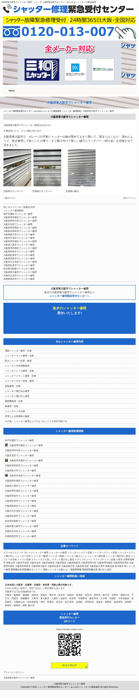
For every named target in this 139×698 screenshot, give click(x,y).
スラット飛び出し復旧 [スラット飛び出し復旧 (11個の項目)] (63, 559)
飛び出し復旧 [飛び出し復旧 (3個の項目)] (104, 569)
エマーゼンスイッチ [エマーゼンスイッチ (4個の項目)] (13, 552)
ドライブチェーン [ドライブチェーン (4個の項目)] (83, 559)
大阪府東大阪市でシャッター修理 (20, 272)
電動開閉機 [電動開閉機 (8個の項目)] (75, 569)
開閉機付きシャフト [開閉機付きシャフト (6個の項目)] (32, 569)
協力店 (31, 605)
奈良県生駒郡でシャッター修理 (19, 268)
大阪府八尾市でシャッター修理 (19, 244)
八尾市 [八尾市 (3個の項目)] (119, 559)
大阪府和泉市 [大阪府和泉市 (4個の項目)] (73, 563)
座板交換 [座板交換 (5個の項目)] (109, 566)
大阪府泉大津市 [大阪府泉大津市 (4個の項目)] (97, 566)
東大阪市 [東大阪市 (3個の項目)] (119, 566)
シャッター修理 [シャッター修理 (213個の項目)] (39, 556)
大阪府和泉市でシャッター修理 (19, 251)
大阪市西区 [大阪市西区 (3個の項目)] (60, 563)
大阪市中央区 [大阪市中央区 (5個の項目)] (22, 563)
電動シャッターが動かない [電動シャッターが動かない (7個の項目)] (56, 569)
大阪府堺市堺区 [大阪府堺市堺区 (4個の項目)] (121, 563)
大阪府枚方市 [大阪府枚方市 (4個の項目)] (68, 566)
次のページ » (129, 198)
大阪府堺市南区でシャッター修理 (20, 241)
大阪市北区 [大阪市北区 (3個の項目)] (35, 563)
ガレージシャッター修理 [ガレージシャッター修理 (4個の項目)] (36, 552)
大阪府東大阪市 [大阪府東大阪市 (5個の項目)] (39, 566)
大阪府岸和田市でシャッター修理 (20, 231)
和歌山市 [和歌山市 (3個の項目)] (10, 563)
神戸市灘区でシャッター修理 (17, 214)
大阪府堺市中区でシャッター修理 (20, 220)
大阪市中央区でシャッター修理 (19, 238)
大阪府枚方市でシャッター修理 (19, 234)
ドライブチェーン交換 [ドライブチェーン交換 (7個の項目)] (104, 559)
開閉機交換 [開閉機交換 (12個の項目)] (16, 569)
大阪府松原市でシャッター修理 (19, 255)
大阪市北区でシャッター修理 (17, 224)
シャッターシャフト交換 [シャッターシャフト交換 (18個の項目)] (79, 552)
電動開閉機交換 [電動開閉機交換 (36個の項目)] (90, 569)
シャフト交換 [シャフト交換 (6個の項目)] (24, 559)
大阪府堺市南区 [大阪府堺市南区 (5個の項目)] (105, 563)
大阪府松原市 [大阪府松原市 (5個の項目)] (54, 566)
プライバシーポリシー (13, 672)
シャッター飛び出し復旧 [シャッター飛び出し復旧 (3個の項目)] (118, 556)
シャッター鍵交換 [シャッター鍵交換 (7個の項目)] (96, 556)
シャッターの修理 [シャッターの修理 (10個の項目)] (58, 552)
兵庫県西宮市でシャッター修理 (19, 279)
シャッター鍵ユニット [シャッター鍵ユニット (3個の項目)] (76, 556)
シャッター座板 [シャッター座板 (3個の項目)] (56, 556)
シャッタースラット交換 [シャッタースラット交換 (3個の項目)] (104, 552)
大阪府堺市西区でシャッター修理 (20, 227)
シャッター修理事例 (13, 210)
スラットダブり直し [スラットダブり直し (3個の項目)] (41, 559)
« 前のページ (9, 198)
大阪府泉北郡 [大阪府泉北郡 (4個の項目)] (82, 566)
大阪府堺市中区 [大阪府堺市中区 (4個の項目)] (88, 563)
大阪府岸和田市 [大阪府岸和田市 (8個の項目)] (23, 566)
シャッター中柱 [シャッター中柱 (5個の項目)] (23, 556)
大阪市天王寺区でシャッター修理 (20, 262)
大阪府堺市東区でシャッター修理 (20, 217)
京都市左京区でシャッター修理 (19, 275)
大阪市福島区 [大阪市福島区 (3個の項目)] (48, 563)
